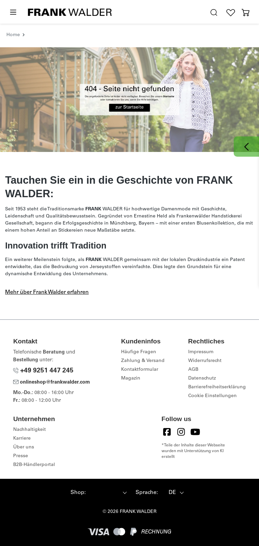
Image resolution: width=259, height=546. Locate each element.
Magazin (130, 378)
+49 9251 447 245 (43, 371)
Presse (20, 456)
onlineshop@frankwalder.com (51, 382)
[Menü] (12, 12)
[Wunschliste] (230, 13)
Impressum (200, 352)
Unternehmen (34, 418)
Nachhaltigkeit (29, 429)
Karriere (22, 438)
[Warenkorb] (245, 12)
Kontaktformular (139, 369)
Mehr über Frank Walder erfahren (47, 292)
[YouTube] (195, 431)
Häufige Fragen (138, 352)
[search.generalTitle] (214, 12)
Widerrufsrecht (205, 361)
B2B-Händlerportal (34, 465)
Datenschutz (202, 378)
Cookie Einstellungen (212, 396)
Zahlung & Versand (143, 361)
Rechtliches (206, 341)
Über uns (23, 447)
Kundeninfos (141, 341)
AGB (193, 369)
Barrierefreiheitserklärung (217, 387)
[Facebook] (167, 431)
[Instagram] (181, 431)
